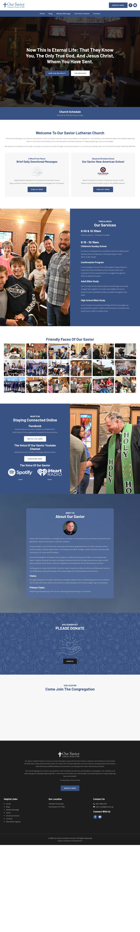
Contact (96, 14)
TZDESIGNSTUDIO (77, 928)
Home (42, 14)
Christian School (81, 14)
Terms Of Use (75, 867)
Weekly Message (63, 14)
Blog (50, 14)
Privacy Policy (65, 867)
